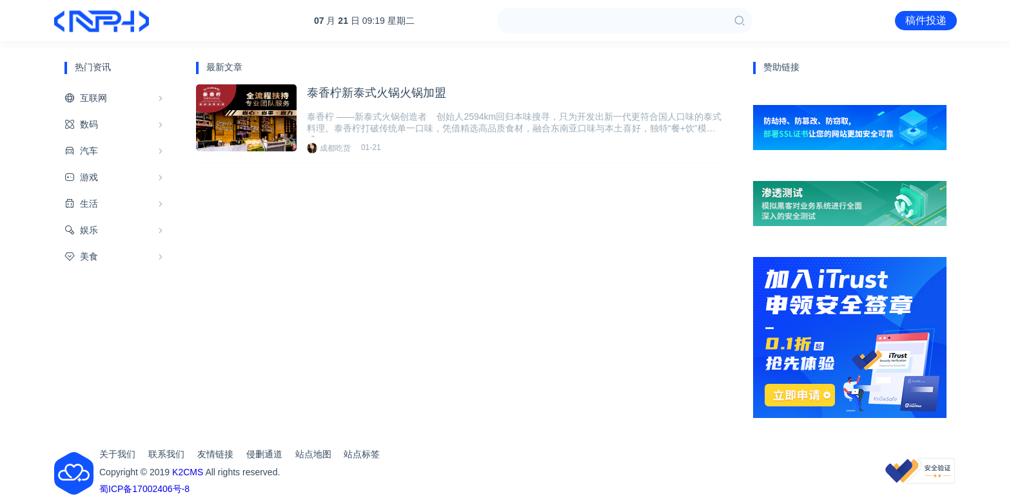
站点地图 (313, 454)
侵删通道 (264, 454)
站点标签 (362, 454)
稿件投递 (926, 20)
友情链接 (215, 454)
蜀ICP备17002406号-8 (144, 489)
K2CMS (187, 472)
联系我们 (166, 454)
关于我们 (117, 454)
